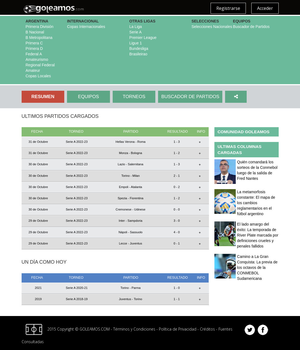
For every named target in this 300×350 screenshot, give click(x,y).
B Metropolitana (39, 37)
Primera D (34, 48)
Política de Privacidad (177, 329)
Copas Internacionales (86, 26)
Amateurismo (37, 59)
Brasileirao (138, 54)
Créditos (207, 329)
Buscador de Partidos (251, 26)
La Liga (135, 26)
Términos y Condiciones (134, 329)
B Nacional (35, 32)
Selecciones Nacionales (211, 26)
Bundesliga (138, 48)
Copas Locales (38, 76)
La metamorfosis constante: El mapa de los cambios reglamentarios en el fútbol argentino (256, 203)
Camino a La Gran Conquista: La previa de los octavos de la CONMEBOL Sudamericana (257, 267)
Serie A (135, 32)
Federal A (34, 54)
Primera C (34, 43)
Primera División (40, 26)
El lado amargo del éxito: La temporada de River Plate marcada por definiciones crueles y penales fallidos (257, 235)
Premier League (143, 37)
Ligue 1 (135, 43)
